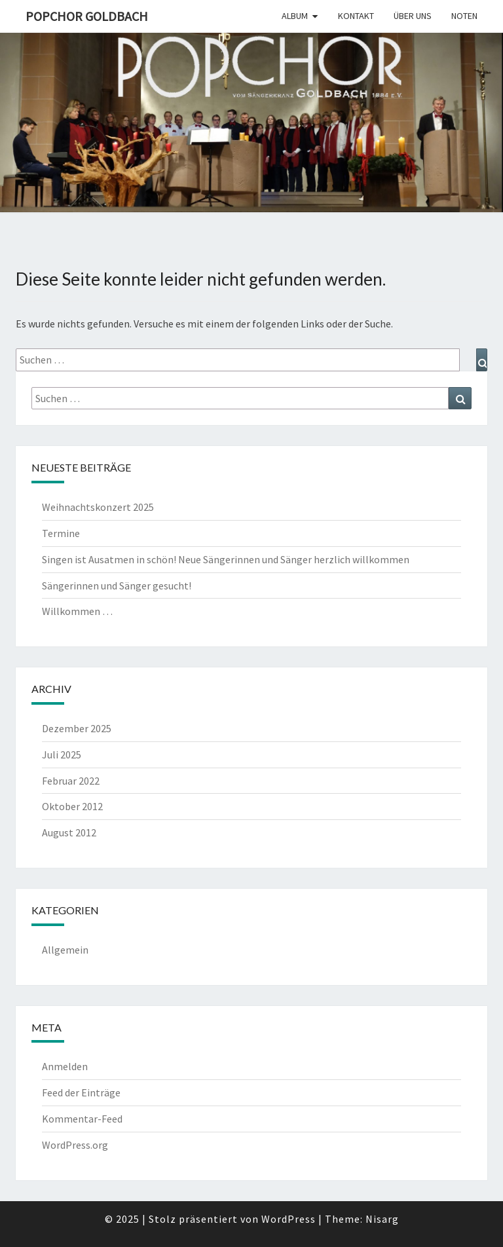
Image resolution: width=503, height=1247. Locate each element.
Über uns (413, 16)
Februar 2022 (71, 780)
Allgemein (65, 949)
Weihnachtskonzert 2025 (98, 506)
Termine (61, 533)
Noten (464, 16)
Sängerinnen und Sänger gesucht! (116, 585)
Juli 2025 (61, 754)
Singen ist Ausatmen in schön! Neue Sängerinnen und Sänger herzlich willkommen (225, 559)
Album (295, 16)
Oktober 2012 (72, 806)
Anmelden (65, 1066)
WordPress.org (75, 1144)
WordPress (288, 1218)
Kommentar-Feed (82, 1118)
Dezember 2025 (76, 728)
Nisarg (382, 1218)
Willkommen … (77, 611)
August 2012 (69, 832)
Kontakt (356, 16)
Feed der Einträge (81, 1092)
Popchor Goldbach (87, 16)
